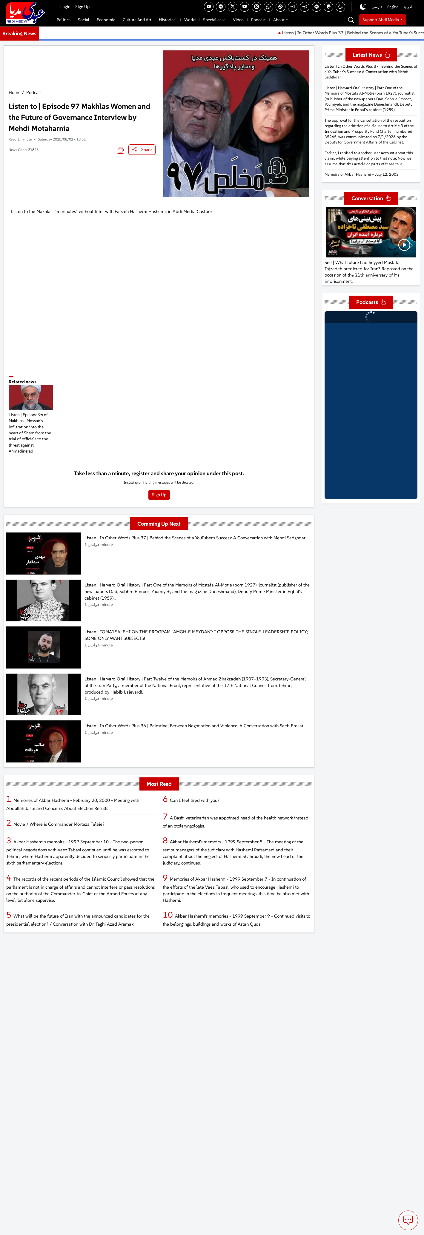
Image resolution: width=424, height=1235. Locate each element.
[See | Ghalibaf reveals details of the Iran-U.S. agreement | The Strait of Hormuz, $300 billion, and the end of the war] (365, 274)
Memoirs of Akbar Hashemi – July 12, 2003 (362, 174)
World (190, 19)
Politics (63, 19)
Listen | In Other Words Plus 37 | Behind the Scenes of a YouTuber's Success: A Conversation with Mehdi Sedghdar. (371, 72)
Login (65, 6)
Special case (214, 19)
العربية (408, 6)
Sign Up (82, 6)
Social (83, 19)
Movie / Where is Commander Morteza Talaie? (59, 824)
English (393, 6)
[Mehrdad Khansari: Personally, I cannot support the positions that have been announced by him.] (387, 274)
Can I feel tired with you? (194, 800)
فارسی (377, 6)
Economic (106, 19)
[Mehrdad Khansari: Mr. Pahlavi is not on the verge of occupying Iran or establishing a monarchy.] (376, 274)
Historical (168, 19)
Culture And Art (137, 19)
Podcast (258, 19)
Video (238, 19)
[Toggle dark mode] (362, 6)
